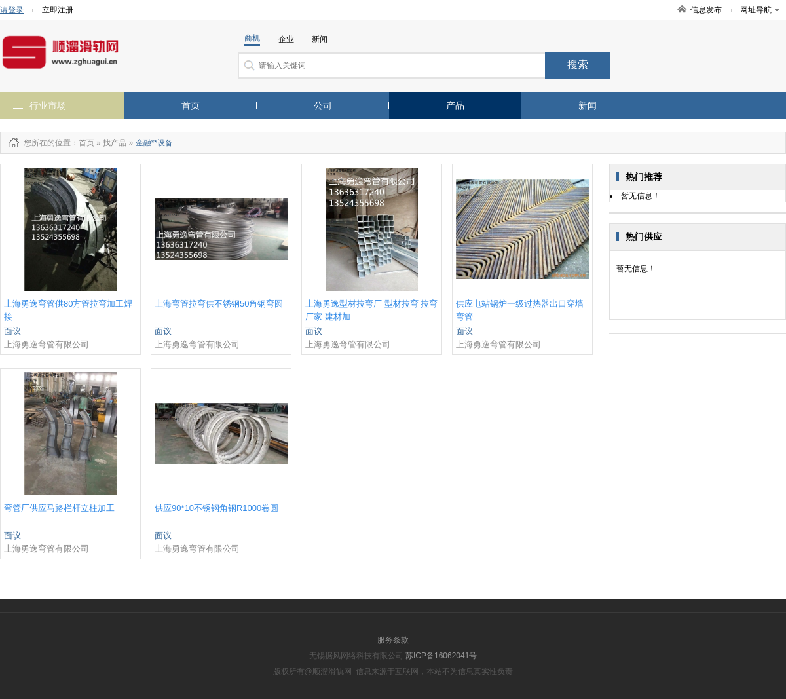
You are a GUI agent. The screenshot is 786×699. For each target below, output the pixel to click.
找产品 (114, 142)
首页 (190, 105)
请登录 (12, 9)
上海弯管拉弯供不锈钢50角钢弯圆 (219, 304)
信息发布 (706, 9)
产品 (455, 105)
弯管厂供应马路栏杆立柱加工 (59, 508)
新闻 (587, 105)
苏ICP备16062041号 (441, 655)
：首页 (82, 142)
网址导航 (759, 9)
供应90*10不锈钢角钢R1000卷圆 (216, 508)
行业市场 (47, 105)
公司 (323, 105)
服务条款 (393, 640)
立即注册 (57, 9)
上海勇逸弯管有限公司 (46, 344)
